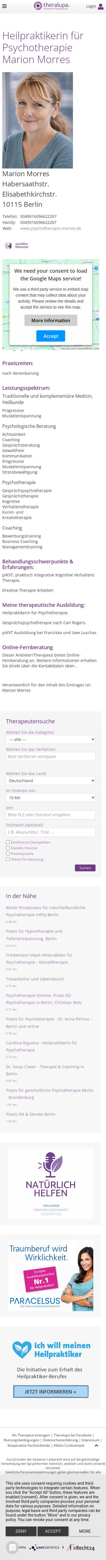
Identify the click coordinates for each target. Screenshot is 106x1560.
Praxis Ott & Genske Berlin (31, 1114)
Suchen (85, 867)
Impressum (90, 1440)
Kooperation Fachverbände (29, 1445)
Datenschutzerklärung (60, 1440)
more (85, 1531)
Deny (21, 1531)
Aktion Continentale (69, 1445)
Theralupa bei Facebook (72, 1435)
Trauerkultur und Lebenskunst (35, 979)
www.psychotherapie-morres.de (50, 228)
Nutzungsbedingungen (21, 1440)
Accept (51, 336)
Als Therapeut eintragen (31, 1435)
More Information (50, 320)
